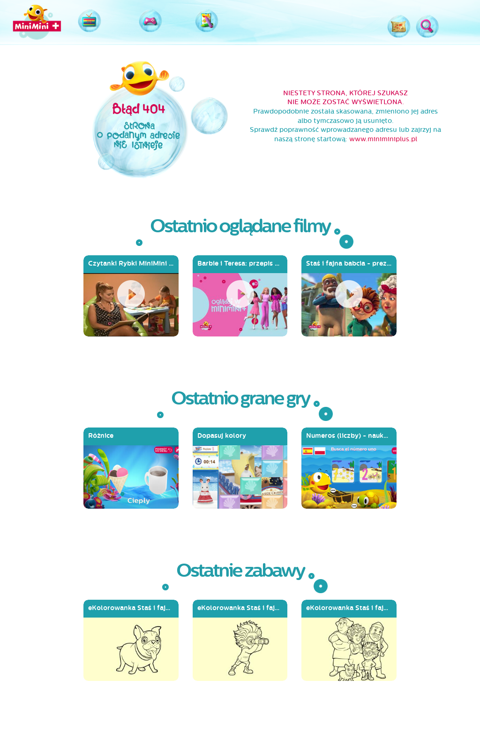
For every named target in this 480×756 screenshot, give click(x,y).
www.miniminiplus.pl (383, 139)
